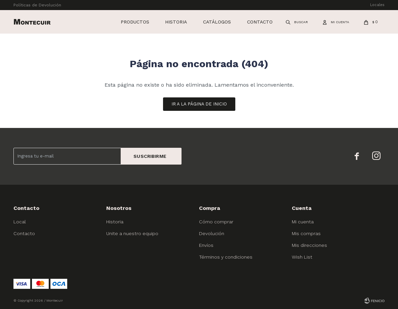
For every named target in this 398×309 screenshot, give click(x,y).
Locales (377, 5)
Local (19, 221)
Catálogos (217, 22)
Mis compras (306, 233)
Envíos (206, 245)
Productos (135, 22)
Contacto (260, 22)
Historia (176, 22)
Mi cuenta (303, 221)
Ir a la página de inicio (199, 103)
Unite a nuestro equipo (132, 233)
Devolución (211, 233)
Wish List (302, 257)
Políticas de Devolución (37, 5)
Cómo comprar (216, 221)
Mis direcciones (309, 245)
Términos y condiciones (225, 257)
